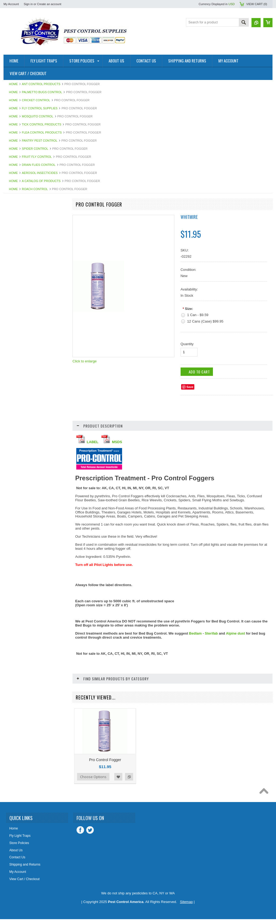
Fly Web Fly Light (18, 442)
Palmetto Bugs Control (42, 92)
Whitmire (189, 217)
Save (190, 386)
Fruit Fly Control (37, 156)
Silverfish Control (18, 552)
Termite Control (17, 634)
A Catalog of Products (41, 181)
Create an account (49, 4)
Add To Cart (18, 747)
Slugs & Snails (16, 561)
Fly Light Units (16, 214)
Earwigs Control (17, 388)
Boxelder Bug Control (21, 333)
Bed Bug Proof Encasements (27, 278)
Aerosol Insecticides (40, 172)
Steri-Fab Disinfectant (21, 589)
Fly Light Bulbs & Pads (22, 433)
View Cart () (256, 4)
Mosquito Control (37, 116)
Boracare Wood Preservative (27, 324)
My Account (11, 4)
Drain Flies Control (39, 164)
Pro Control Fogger (105, 760)
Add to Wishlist (49, 747)
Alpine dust (235, 633)
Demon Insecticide (19, 360)
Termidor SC (15, 625)
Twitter (90, 835)
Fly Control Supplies (39, 108)
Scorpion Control (18, 543)
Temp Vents (14, 616)
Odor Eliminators (18, 488)
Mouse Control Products (23, 479)
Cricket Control (36, 100)
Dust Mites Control (19, 379)
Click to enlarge (85, 361)
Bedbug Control (17, 269)
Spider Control (35, 148)
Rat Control (14, 525)
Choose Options (93, 781)
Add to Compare (60, 747)
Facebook (80, 835)
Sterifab (211, 633)
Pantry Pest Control (39, 140)
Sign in (28, 4)
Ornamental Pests (19, 497)
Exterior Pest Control (21, 406)
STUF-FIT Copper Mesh (23, 607)
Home (13, 84)
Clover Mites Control (21, 342)
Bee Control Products (21, 287)
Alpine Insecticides (19, 251)
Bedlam (195, 633)
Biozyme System (18, 315)
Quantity (187, 344)
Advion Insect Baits (20, 233)
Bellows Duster (17, 297)
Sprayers (12, 580)
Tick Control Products (41, 124)
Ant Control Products (41, 84)
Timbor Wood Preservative (25, 652)
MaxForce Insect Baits (22, 461)
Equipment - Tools (19, 397)
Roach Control (35, 189)
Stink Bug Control (19, 598)
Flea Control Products (42, 132)
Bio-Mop (12, 306)
